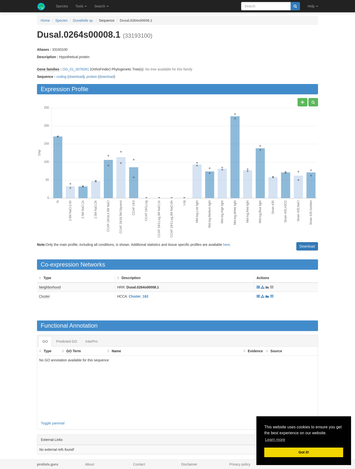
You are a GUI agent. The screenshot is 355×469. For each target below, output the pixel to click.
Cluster (44, 296)
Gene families (48, 69)
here (226, 245)
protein (92, 77)
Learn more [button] (275, 439)
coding (61, 77)
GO (45, 341)
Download (307, 246)
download (76, 77)
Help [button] (312, 6)
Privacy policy (239, 464)
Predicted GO (66, 341)
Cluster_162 (138, 296)
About (89, 464)
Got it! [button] (304, 452)
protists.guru (47, 464)
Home (45, 20)
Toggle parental (53, 423)
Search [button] (101, 6)
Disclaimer (189, 464)
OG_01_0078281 (76, 69)
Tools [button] (81, 6)
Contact (139, 464)
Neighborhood (50, 287)
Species (62, 6)
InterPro (92, 341)
